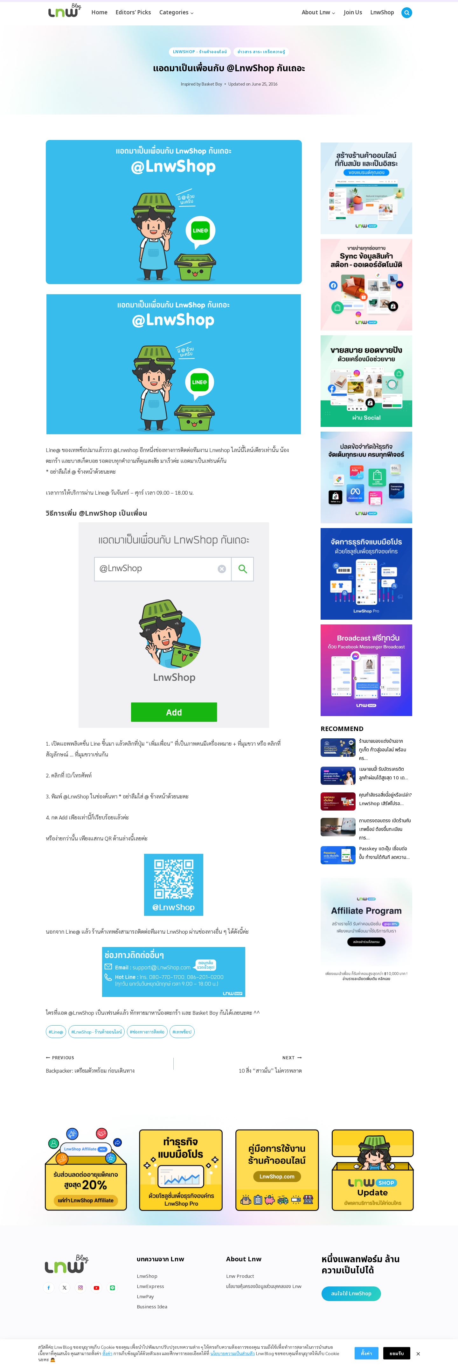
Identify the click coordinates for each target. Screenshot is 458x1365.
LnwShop (382, 13)
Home (99, 13)
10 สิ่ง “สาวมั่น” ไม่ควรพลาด (240, 1063)
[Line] (112, 1287)
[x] (64, 1287)
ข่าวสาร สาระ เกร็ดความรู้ (261, 52)
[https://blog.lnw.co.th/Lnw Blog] (65, 13)
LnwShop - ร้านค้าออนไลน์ (200, 52)
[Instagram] (80, 1287)
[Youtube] (96, 1287)
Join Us (353, 13)
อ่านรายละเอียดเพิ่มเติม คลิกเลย (366, 979)
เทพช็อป (181, 1031)
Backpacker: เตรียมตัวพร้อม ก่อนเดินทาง (107, 1063)
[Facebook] (48, 1287)
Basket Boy (212, 84)
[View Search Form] (406, 12)
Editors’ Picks (133, 13)
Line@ (56, 1031)
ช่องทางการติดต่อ (147, 1031)
